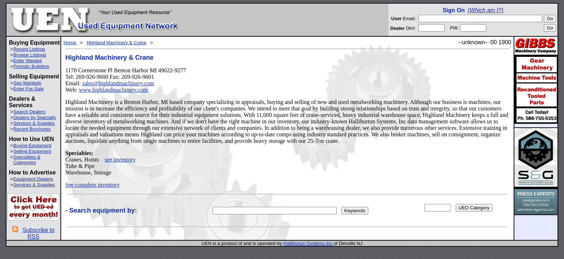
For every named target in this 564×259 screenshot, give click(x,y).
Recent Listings (29, 49)
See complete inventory (92, 185)
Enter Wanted (27, 60)
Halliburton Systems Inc (308, 243)
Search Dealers (29, 111)
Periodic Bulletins (31, 66)
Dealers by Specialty (34, 117)
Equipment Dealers (33, 179)
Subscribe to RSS (39, 233)
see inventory (120, 159)
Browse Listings (29, 55)
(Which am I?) (486, 10)
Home (70, 42)
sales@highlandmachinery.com (118, 83)
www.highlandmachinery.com (113, 90)
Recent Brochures (32, 129)
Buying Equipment (32, 145)
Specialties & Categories (26, 159)
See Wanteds (27, 83)
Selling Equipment (32, 151)
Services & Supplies (34, 123)
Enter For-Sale (28, 88)
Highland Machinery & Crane (116, 42)
